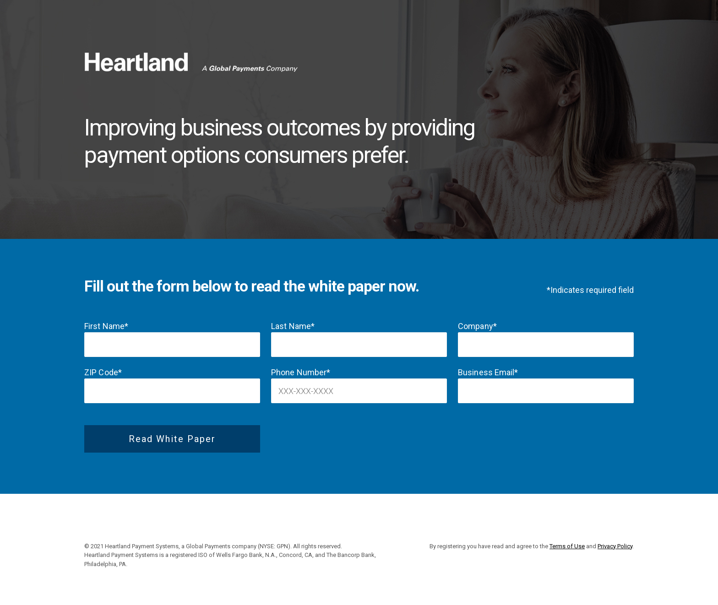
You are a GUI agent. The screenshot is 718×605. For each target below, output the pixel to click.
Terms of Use (567, 546)
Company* (477, 326)
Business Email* (488, 372)
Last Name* (293, 326)
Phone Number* (300, 372)
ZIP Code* (103, 372)
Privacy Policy (615, 546)
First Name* (106, 326)
